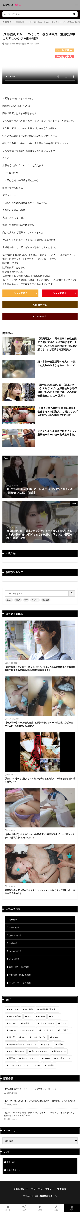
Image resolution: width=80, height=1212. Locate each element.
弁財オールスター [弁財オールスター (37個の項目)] (39, 1051)
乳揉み (17, 600)
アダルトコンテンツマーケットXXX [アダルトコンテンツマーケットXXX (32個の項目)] (24, 1065)
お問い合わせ (21, 1189)
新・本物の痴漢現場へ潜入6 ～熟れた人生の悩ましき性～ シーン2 (56, 363)
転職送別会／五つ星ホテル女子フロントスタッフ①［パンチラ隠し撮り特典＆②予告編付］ (40, 892)
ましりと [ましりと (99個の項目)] (55, 1016)
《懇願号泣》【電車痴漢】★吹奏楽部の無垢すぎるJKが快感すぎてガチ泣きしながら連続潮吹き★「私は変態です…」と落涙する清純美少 (57, 344)
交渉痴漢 (13, 943)
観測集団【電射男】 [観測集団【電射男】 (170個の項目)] (49, 1009)
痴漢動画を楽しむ (48, 1196)
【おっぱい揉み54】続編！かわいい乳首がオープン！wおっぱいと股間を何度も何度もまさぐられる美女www (39, 1114)
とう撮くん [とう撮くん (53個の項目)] (65, 1030)
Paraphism (34, 43)
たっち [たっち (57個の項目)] (64, 1023)
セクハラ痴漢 (15, 951)
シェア (24, 1208)
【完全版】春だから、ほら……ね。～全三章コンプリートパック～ (33, 1089)
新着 (40, 1208)
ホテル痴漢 (14, 927)
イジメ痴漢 (14, 959)
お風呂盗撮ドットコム (16, 1170)
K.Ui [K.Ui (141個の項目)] (29, 1016)
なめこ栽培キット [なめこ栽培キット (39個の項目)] (17, 1051)
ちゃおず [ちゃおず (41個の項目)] (47, 1044)
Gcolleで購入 (20, 293)
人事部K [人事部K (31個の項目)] (50, 1065)
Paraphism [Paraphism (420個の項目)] (13, 1009)
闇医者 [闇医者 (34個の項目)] (12, 1058)
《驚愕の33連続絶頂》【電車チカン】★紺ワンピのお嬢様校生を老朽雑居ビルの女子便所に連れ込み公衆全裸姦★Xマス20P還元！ (57, 390)
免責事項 (61, 1189)
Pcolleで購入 (59, 293)
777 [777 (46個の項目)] (23, 1037)
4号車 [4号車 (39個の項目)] (60, 1044)
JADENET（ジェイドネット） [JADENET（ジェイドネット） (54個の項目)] (22, 1030)
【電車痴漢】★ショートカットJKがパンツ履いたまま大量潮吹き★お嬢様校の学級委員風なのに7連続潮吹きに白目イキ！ (40, 668)
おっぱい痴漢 (15, 935)
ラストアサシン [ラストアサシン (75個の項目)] (47, 1023)
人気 (56, 1208)
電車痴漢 (20, 22)
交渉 (26, 600)
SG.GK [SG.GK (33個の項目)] (47, 1058)
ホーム (8, 1208)
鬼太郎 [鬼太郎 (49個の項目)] (12, 1037)
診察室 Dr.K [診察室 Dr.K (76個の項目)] (28, 1023)
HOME (8, 22)
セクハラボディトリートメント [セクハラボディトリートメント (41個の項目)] (22, 1044)
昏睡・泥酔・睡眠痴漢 (19, 967)
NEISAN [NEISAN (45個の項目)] (56, 1037)
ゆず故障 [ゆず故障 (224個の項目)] (29, 1009)
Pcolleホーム (40, 316)
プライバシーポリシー (42, 1189)
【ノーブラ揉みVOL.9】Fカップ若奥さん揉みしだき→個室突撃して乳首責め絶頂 (39, 1101)
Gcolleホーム (40, 304)
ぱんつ (9, 600)
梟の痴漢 (45, 600)
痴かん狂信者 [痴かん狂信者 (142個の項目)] (15, 1016)
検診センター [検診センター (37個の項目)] (60, 1051)
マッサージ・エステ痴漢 (20, 983)
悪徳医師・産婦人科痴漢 (20, 975)
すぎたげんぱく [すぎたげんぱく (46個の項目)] (39, 1037)
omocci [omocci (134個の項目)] (41, 1016)
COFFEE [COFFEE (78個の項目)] (13, 1023)
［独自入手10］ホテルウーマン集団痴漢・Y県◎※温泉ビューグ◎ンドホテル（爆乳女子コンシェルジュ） (39, 836)
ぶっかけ (35, 600)
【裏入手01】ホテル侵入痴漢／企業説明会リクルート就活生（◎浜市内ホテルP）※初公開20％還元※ (39, 724)
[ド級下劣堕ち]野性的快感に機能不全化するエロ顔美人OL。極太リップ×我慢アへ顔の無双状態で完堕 (57, 411)
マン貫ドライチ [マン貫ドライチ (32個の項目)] (64, 1058)
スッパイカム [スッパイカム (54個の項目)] (48, 1030)
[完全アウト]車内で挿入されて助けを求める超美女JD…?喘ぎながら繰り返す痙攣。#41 (40, 780)
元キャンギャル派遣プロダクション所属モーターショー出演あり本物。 (57, 432)
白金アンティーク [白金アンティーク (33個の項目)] (29, 1058)
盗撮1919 (11, 1162)
